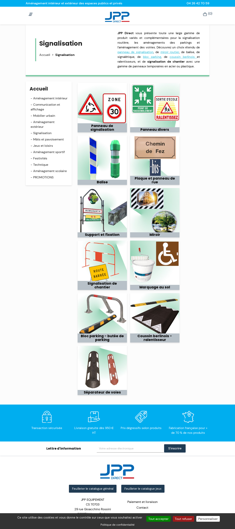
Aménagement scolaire (50, 171)
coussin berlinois (183, 57)
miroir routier (170, 52)
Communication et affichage (45, 107)
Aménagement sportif (49, 152)
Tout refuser (183, 519)
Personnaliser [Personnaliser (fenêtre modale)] (208, 519)
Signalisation (42, 133)
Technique (40, 165)
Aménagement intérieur (50, 98)
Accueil (39, 89)
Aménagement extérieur (43, 124)
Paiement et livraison (142, 502)
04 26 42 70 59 (198, 3)
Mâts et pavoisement (48, 139)
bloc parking (152, 57)
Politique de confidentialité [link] (117, 524)
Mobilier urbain (44, 116)
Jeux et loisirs (43, 146)
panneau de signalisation (135, 52)
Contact (142, 507)
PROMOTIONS (43, 177)
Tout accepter (158, 519)
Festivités (40, 158)
